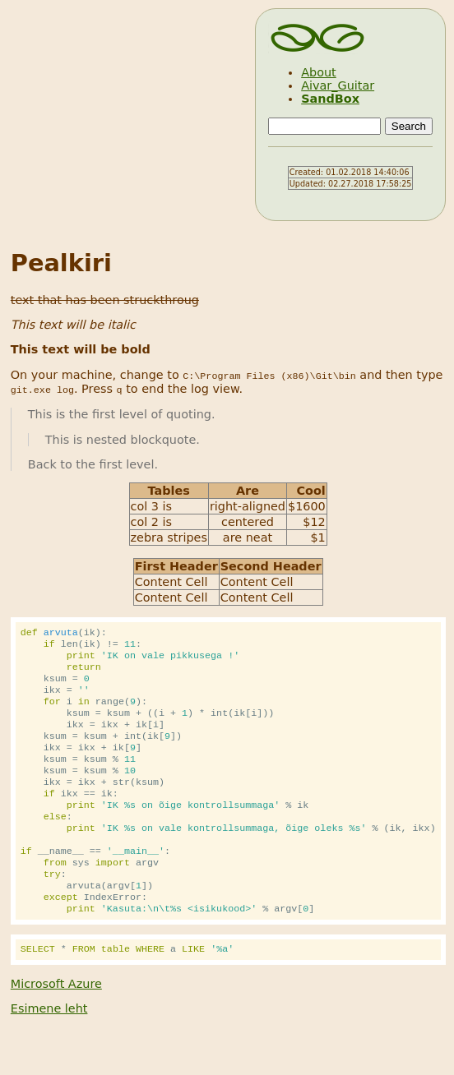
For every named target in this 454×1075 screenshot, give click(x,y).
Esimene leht (49, 1049)
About (318, 72)
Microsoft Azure (56, 1024)
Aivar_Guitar (337, 85)
